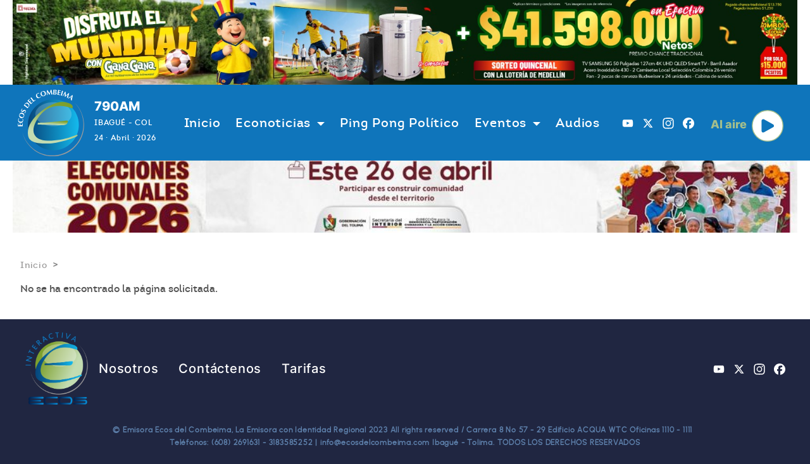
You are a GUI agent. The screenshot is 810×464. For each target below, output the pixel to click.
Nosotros (128, 368)
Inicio (202, 122)
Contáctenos (219, 368)
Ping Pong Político (399, 122)
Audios (578, 122)
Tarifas (304, 368)
